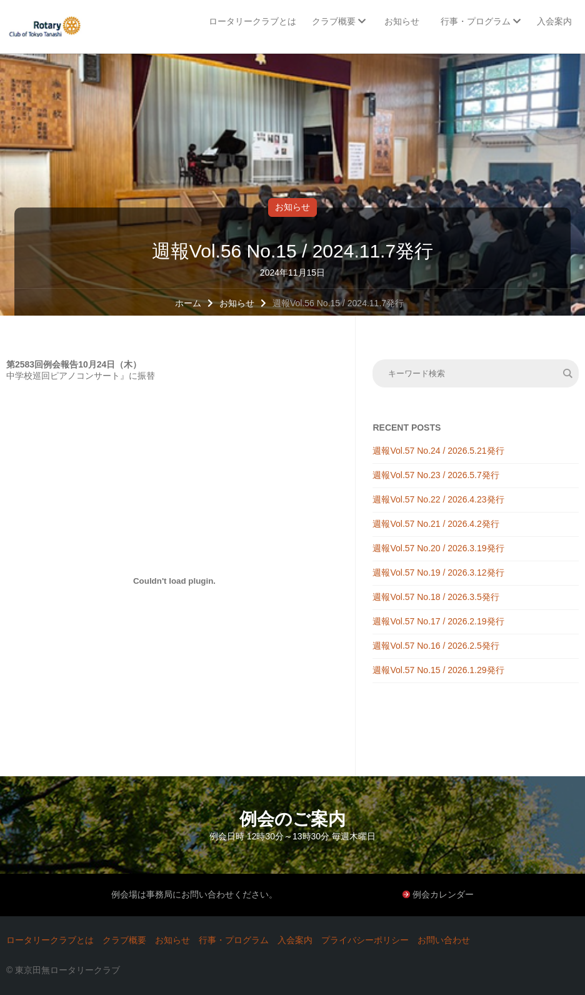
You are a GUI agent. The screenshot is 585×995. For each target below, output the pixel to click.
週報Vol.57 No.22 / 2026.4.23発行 (438, 499)
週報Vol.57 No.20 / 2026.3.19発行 (438, 548)
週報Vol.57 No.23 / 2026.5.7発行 (435, 475)
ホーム (188, 303)
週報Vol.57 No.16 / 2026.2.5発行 (435, 646)
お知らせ (292, 207)
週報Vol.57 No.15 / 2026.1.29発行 (438, 670)
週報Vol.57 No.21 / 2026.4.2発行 (435, 524)
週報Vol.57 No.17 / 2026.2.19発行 (438, 621)
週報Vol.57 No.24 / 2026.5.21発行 (438, 451)
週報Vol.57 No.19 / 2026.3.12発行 (438, 573)
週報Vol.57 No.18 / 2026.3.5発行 (435, 597)
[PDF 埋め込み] (174, 580)
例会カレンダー (443, 894)
